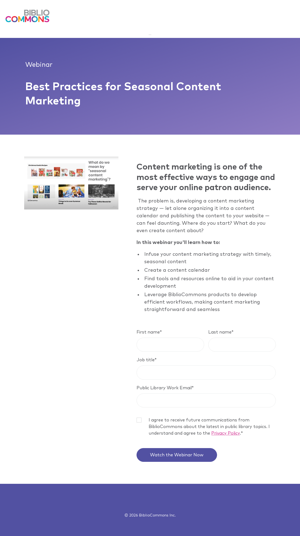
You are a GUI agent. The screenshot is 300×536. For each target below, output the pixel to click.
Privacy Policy (225, 433)
